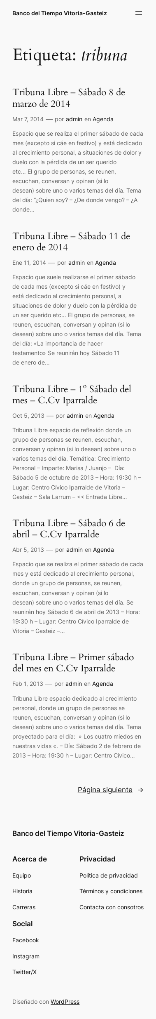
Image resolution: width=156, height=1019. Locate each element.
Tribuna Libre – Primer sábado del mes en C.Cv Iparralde (73, 663)
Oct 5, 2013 (28, 415)
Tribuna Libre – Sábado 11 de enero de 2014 (71, 242)
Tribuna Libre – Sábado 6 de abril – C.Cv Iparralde (68, 529)
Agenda (103, 118)
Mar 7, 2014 (28, 118)
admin (74, 118)
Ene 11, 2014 (29, 262)
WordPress (65, 1001)
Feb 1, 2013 (27, 683)
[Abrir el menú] (139, 13)
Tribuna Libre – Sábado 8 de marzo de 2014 (68, 98)
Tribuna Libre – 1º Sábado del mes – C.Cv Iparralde (71, 395)
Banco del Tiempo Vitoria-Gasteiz (59, 12)
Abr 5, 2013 (28, 549)
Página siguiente (111, 789)
